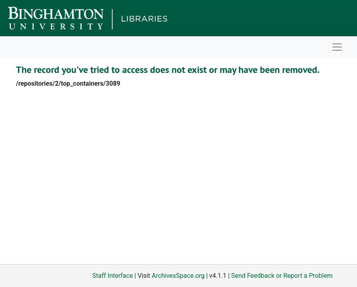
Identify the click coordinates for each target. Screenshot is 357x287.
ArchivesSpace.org (178, 275)
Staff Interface (112, 275)
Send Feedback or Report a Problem (282, 275)
